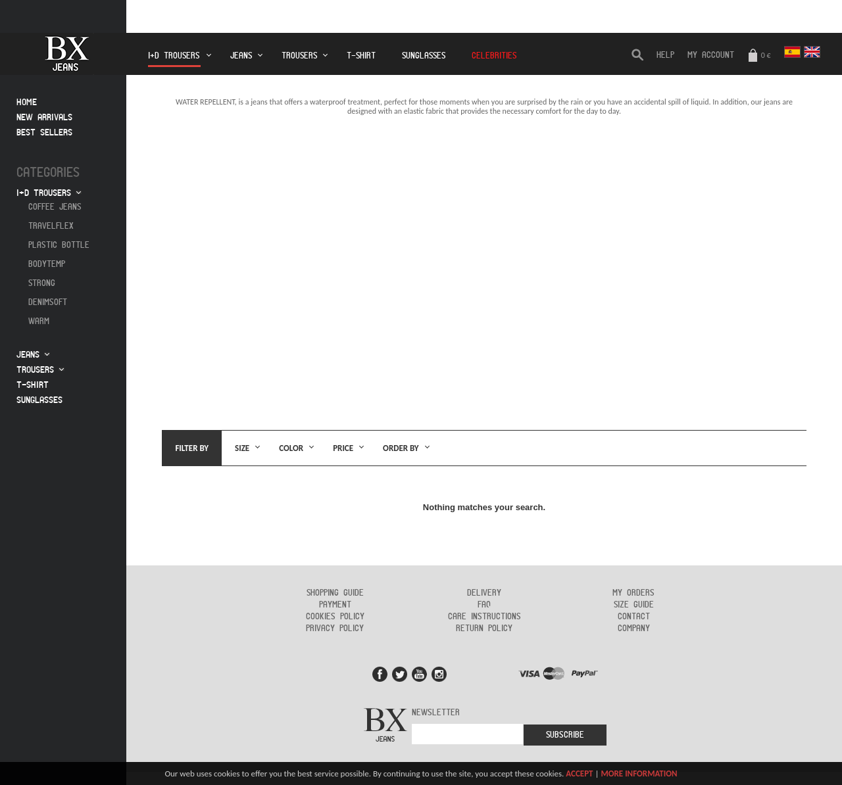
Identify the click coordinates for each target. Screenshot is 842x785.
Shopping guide (335, 593)
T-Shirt (361, 56)
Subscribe (565, 735)
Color (291, 448)
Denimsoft (47, 302)
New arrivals (44, 117)
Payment (335, 605)
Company (634, 628)
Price (343, 448)
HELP (665, 55)
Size (242, 448)
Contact (634, 617)
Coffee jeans (55, 207)
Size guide (634, 605)
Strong (41, 283)
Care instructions (484, 617)
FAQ (484, 605)
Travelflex (51, 226)
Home (26, 102)
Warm (38, 321)
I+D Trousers (174, 59)
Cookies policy (335, 617)
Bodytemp (46, 264)
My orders (633, 593)
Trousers (299, 56)
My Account (710, 55)
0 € (759, 56)
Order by (401, 448)
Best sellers (44, 132)
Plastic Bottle (58, 245)
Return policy (484, 628)
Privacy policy (335, 628)
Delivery (484, 593)
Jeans (241, 56)
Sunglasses (423, 56)
